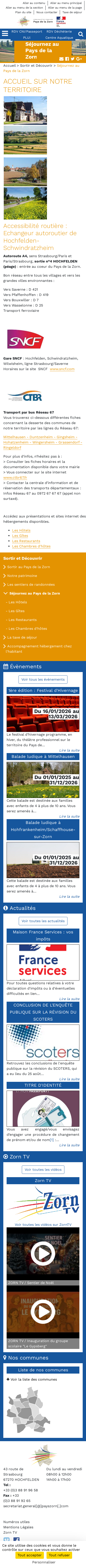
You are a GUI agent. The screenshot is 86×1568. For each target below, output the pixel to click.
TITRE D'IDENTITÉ (43, 1085)
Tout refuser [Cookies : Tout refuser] (59, 1555)
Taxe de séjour (72, 12)
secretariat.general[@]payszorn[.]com (35, 1506)
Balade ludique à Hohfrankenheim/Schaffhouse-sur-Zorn (43, 829)
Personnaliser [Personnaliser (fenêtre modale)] (44, 1562)
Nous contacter (46, 12)
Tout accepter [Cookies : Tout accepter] (30, 1555)
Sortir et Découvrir (36, 65)
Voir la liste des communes (32, 1379)
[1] (52, 1140)
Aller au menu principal (66, 3)
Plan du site (23, 12)
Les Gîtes (16, 611)
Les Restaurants (23, 620)
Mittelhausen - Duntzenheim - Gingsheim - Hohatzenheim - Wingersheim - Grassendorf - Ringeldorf (42, 442)
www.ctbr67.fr (15, 477)
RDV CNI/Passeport (26, 31)
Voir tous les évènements (43, 679)
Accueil (9, 65)
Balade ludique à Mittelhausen (43, 756)
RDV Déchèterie (59, 31)
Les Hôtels (18, 602)
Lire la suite (69, 750)
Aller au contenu (34, 3)
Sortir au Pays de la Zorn (28, 567)
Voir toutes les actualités (43, 921)
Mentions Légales (18, 1527)
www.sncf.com (62, 369)
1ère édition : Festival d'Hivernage (43, 690)
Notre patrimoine (22, 576)
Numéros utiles (16, 1522)
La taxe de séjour (22, 637)
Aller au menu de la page (65, 7)
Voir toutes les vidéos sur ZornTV (43, 1225)
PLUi (26, 38)
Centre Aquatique (59, 38)
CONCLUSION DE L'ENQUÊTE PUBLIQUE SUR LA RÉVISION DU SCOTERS (43, 1012)
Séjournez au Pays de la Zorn (34, 593)
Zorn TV (10, 1532)
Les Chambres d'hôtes (28, 628)
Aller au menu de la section (24, 7)
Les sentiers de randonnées (31, 584)
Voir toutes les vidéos (43, 1169)
